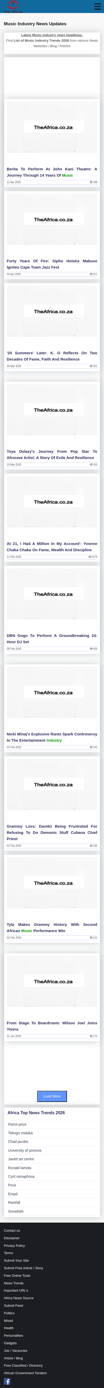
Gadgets (10, 1343)
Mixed (8, 1321)
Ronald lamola (19, 1168)
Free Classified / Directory (23, 1365)
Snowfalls (16, 1211)
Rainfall (14, 1202)
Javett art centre (21, 1159)
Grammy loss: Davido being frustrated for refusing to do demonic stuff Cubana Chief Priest (52, 832)
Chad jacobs (18, 1141)
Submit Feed (13, 1306)
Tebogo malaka (20, 1133)
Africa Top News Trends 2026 (36, 1113)
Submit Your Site (16, 1260)
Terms (8, 1253)
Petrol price (17, 1124)
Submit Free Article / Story (23, 1268)
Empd (13, 1194)
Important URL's (16, 1290)
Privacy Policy (14, 1246)
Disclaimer (12, 1238)
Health (9, 1328)
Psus (12, 1185)
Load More (52, 1096)
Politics (9, 1313)
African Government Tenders (25, 1373)
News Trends (14, 1283)
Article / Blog (13, 1358)
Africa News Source (18, 1298)
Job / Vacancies (15, 1351)
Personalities (13, 1335)
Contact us (12, 1230)
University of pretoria (24, 1150)
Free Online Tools (17, 1276)
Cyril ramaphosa (21, 1176)
